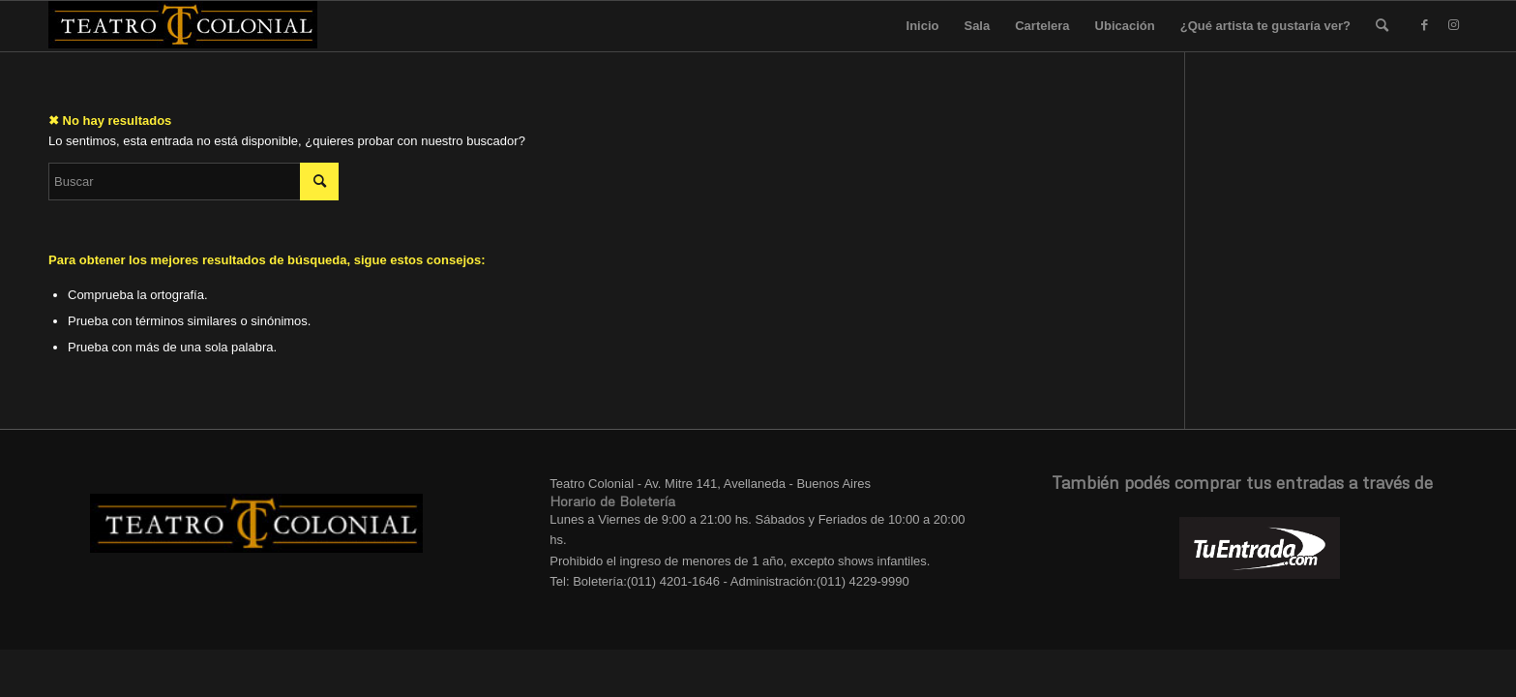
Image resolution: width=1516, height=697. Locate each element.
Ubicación (1125, 25)
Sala (977, 25)
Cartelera (1042, 25)
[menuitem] (1382, 26)
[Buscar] (1382, 26)
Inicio (923, 25)
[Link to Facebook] (1424, 25)
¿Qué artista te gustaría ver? (1265, 25)
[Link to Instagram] (1453, 25)
